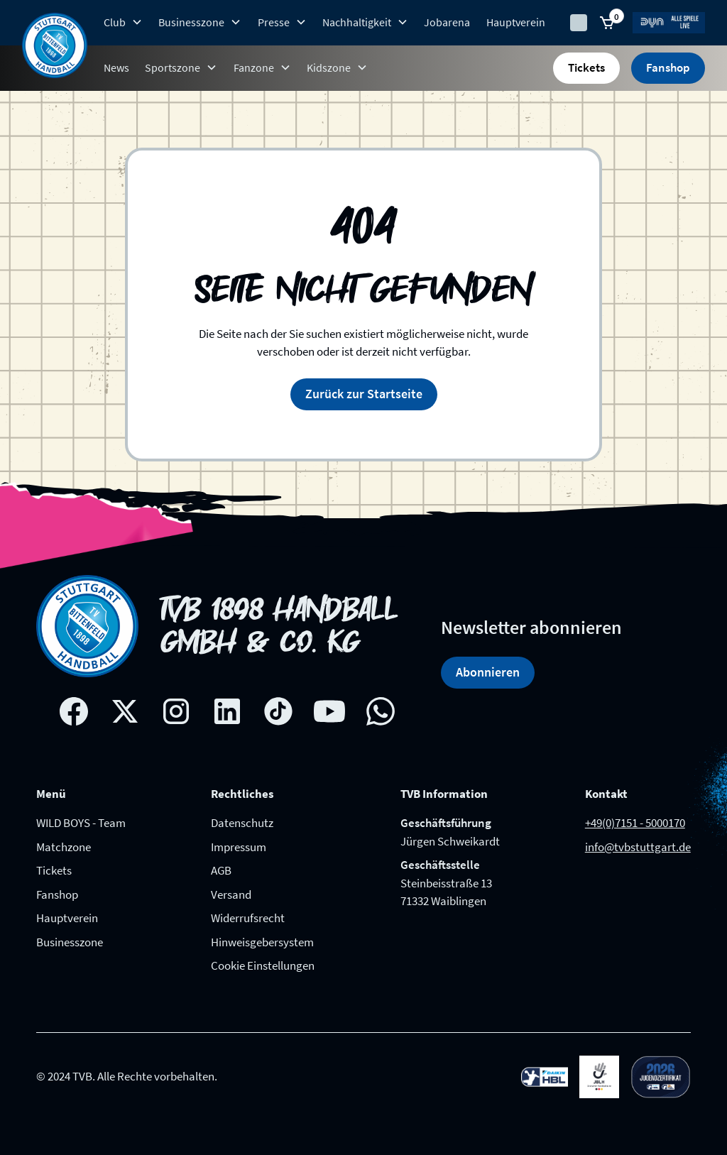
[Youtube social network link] (329, 711)
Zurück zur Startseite (363, 393)
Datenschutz (242, 823)
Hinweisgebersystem (262, 942)
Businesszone (69, 942)
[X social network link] (125, 711)
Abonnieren (488, 672)
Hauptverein (515, 22)
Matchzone (63, 847)
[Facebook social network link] (74, 711)
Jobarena (447, 22)
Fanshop (668, 67)
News (116, 67)
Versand (231, 894)
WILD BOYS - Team (81, 823)
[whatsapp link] (381, 711)
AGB (221, 870)
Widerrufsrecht (248, 918)
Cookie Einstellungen (263, 965)
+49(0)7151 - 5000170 (635, 823)
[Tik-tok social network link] (278, 711)
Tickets (586, 67)
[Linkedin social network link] (227, 711)
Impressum (238, 847)
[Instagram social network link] (176, 711)
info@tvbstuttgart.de (638, 847)
